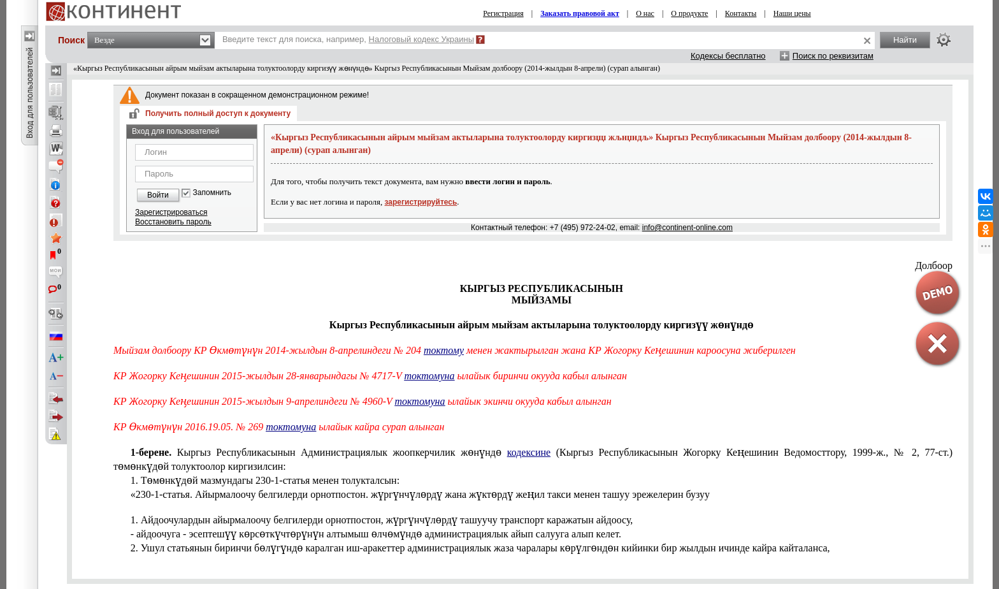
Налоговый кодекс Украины (422, 39)
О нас (645, 13)
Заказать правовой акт (579, 13)
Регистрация (503, 13)
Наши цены (792, 13)
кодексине (528, 452)
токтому (444, 350)
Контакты (741, 13)
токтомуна (429, 375)
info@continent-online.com (687, 227)
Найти (905, 40)
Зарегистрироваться (171, 212)
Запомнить (212, 193)
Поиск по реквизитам (833, 56)
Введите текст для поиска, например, (348, 39)
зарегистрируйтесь (421, 202)
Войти (158, 195)
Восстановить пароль (173, 221)
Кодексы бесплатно (728, 56)
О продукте (689, 13)
